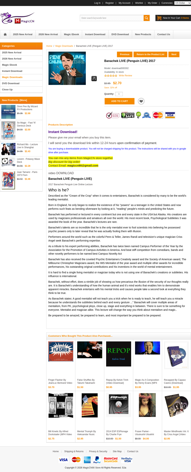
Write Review (125, 75)
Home (5, 34)
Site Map (117, 451)
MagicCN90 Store (92, 467)
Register (109, 3)
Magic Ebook (9, 64)
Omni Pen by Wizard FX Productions (27, 108)
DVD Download (10, 83)
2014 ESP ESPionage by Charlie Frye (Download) (117, 434)
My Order (152, 3)
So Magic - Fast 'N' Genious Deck (26, 124)
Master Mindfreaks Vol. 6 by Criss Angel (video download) (176, 434)
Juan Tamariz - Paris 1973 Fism (27, 173)
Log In (97, 3)
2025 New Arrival (11, 52)
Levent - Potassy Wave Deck (28, 160)
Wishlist (139, 3)
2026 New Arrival (11, 58)
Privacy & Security (98, 451)
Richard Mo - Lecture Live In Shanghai (27, 146)
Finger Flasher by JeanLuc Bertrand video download (60, 383)
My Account (124, 3)
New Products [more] (14, 100)
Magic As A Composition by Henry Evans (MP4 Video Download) (147, 383)
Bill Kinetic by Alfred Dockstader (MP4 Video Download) (60, 434)
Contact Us (132, 451)
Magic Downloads (64, 46)
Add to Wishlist (141, 101)
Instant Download (12, 71)
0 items (176, 18)
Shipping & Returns (73, 451)
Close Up (7, 89)
